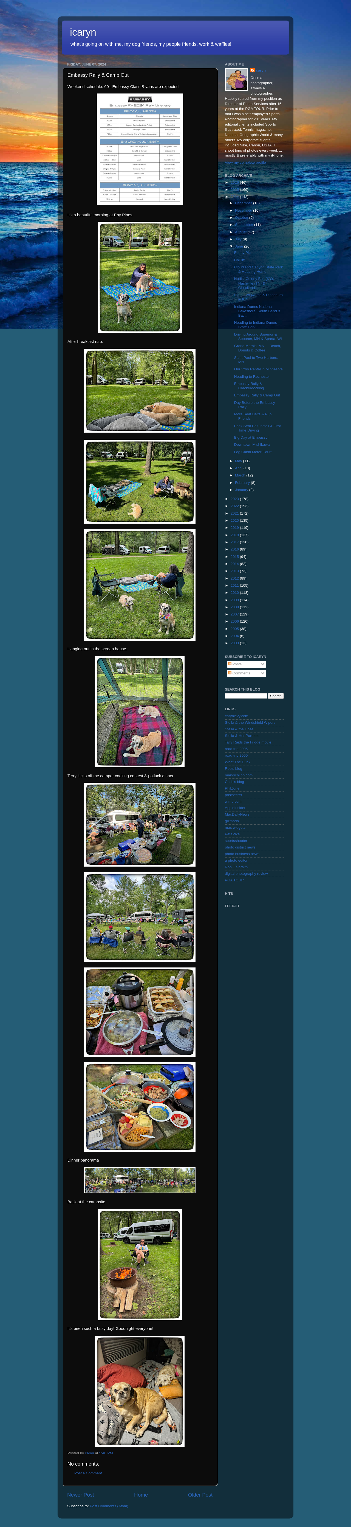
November (244, 210)
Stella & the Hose (239, 729)
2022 (235, 506)
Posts (235, 664)
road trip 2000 (236, 755)
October (242, 217)
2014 (235, 564)
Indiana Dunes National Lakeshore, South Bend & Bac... (257, 311)
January (242, 490)
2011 (235, 585)
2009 (235, 600)
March (240, 475)
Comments (239, 673)
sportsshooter (236, 841)
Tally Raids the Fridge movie (248, 742)
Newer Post (80, 1495)
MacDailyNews (237, 814)
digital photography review (246, 874)
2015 (235, 557)
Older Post (200, 1495)
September (244, 225)
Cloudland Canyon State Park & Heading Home (258, 269)
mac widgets (235, 827)
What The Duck (237, 762)
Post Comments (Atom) (109, 1506)
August (241, 232)
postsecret (233, 795)
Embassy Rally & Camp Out (257, 395)
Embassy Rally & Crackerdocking (249, 386)
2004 (235, 636)
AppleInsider (235, 808)
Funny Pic (242, 253)
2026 (235, 182)
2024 (235, 197)
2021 (235, 513)
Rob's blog (233, 769)
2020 (235, 520)
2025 (235, 190)
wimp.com (233, 801)
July (239, 239)
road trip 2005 (236, 749)
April (239, 468)
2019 (235, 528)
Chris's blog (234, 782)
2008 (235, 607)
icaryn (83, 32)
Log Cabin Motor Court (253, 452)
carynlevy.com (236, 716)
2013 (235, 571)
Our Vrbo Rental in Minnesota (258, 369)
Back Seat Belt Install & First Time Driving (257, 428)
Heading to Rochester (252, 376)
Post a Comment (88, 1473)
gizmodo (232, 821)
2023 (235, 499)
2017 (235, 542)
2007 (235, 614)
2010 (235, 593)
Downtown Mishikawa (252, 444)
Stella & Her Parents (241, 736)
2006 (235, 621)
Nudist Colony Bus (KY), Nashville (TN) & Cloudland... (254, 283)
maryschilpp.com (239, 775)
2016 (235, 549)
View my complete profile (245, 162)
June (239, 246)
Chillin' (239, 260)
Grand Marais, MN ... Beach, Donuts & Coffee (257, 348)
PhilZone (232, 788)
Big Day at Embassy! (251, 437)
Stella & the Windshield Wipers (250, 722)
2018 (235, 535)
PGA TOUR (234, 880)
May (239, 461)
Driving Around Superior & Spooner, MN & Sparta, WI (258, 336)
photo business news (242, 854)
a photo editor (236, 860)
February (243, 483)
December (244, 203)
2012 (235, 578)
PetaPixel (232, 834)
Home (141, 1495)
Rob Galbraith (236, 867)
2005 (235, 629)
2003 (235, 643)
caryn (261, 70)
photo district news (240, 847)
